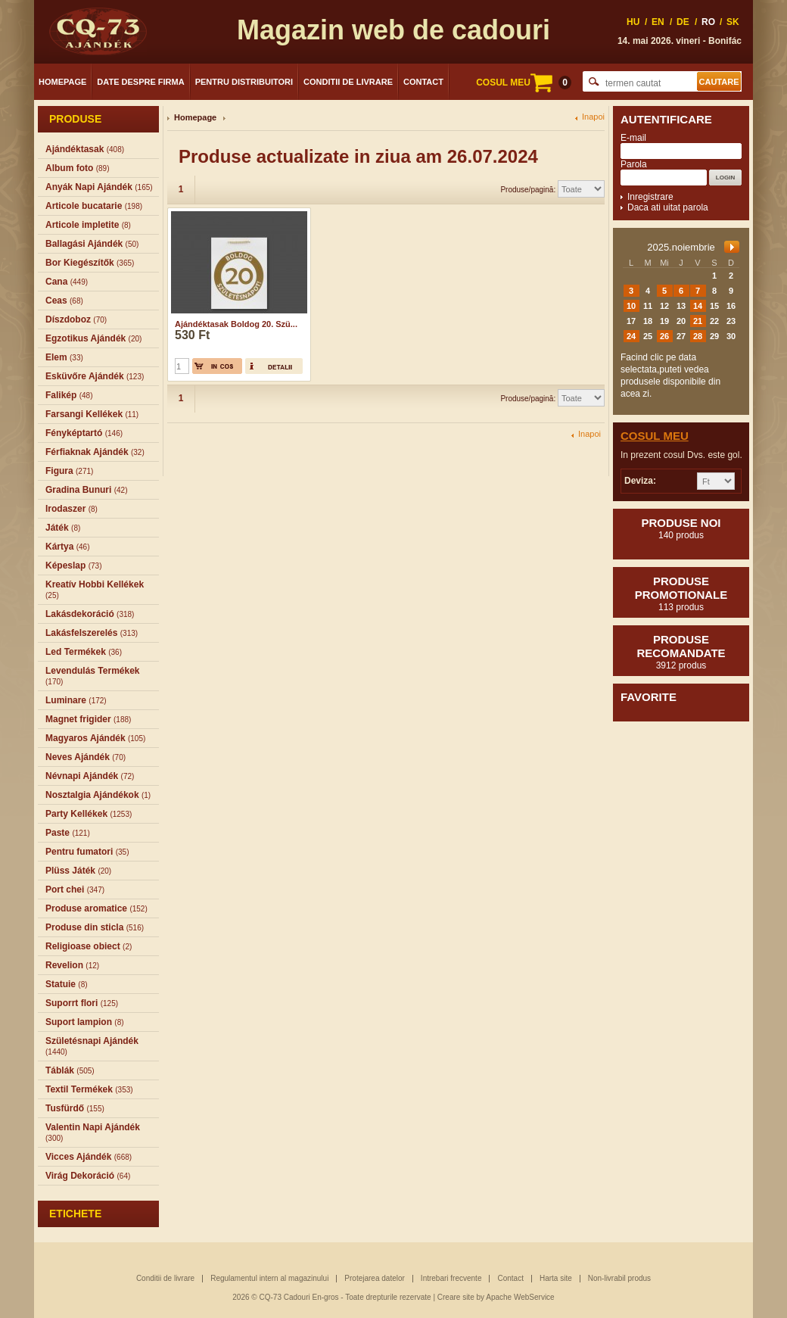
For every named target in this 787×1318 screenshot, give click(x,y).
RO (708, 22)
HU (633, 22)
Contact (423, 81)
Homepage (62, 81)
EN (658, 22)
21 (697, 321)
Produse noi (681, 528)
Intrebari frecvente (451, 1278)
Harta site (556, 1278)
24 (631, 336)
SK (732, 22)
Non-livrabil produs (619, 1278)
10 (631, 305)
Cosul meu (655, 435)
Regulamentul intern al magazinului (269, 1278)
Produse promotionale (681, 593)
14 (697, 305)
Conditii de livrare (348, 81)
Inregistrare (650, 197)
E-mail (633, 137)
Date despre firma (140, 81)
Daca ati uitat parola (667, 207)
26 (664, 336)
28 (697, 336)
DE (683, 22)
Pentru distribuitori (244, 81)
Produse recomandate (681, 652)
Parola (634, 164)
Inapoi (593, 117)
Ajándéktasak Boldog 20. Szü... (236, 324)
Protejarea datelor (374, 1278)
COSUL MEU (523, 82)
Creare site (455, 1297)
